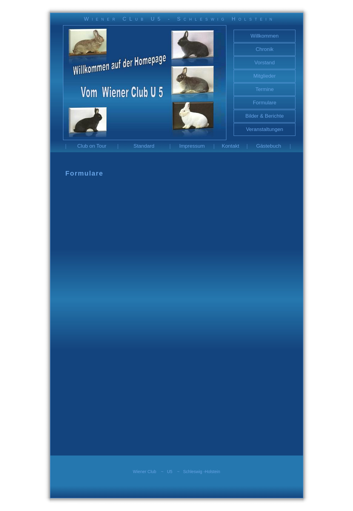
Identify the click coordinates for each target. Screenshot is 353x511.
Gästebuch (268, 146)
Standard (144, 146)
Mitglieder (264, 76)
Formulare (264, 103)
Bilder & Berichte (264, 116)
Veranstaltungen (264, 129)
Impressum (192, 146)
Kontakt (230, 146)
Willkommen (265, 36)
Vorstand (265, 63)
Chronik (265, 49)
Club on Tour (91, 146)
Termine (264, 89)
